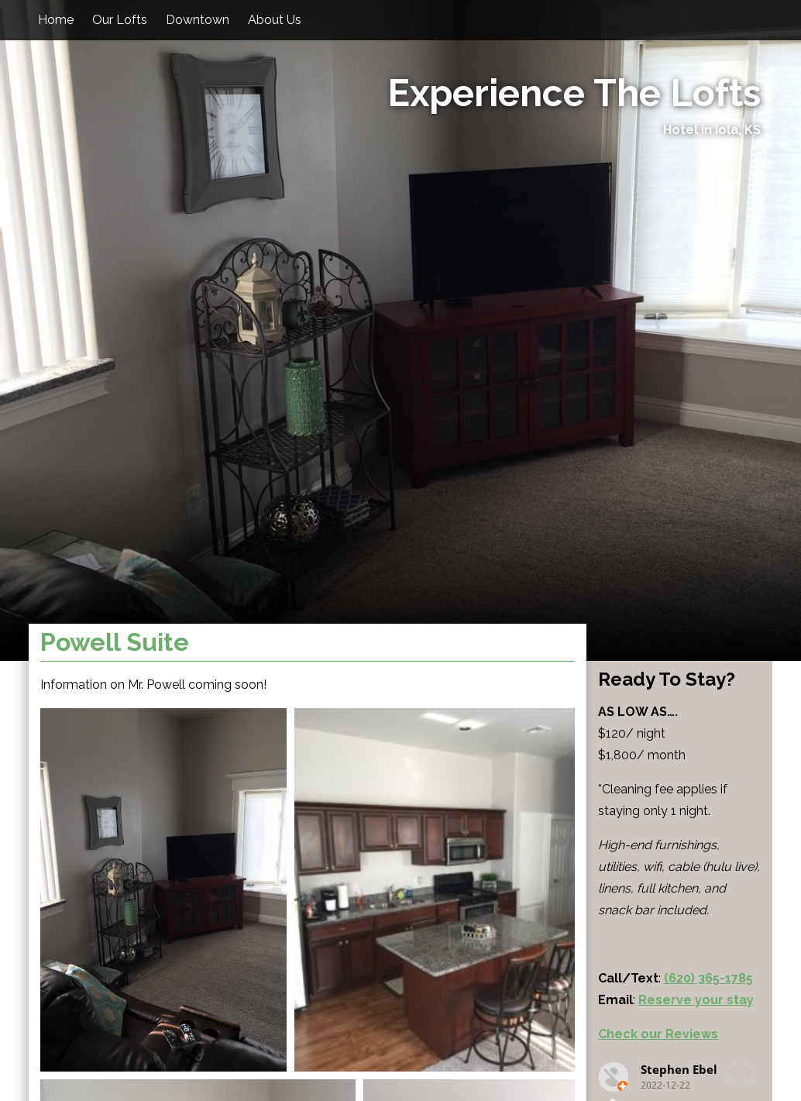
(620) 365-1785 (708, 978)
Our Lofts (119, 19)
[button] (163, 890)
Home (56, 19)
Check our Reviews (658, 1034)
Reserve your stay (696, 1000)
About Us (274, 19)
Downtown (197, 19)
